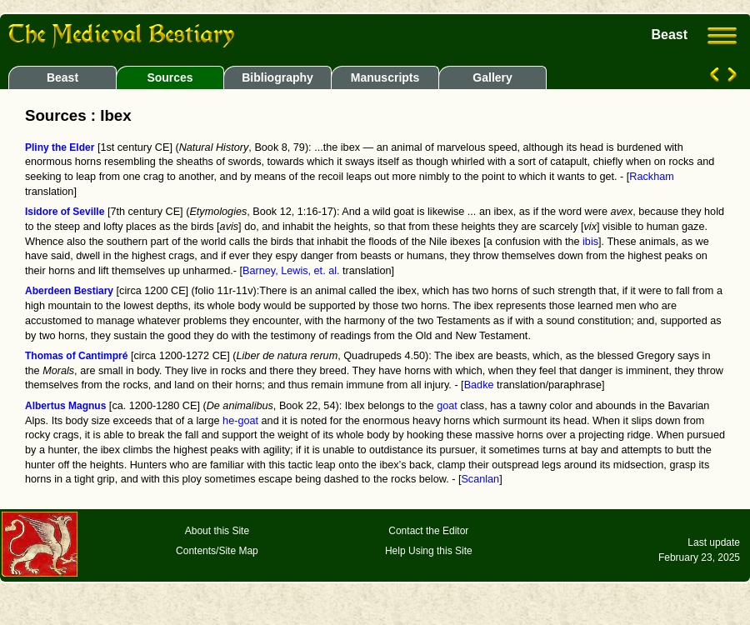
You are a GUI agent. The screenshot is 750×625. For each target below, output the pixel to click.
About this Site (217, 531)
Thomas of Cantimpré (76, 356)
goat (447, 406)
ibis (590, 242)
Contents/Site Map (217, 551)
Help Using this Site (428, 551)
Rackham (651, 176)
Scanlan (480, 479)
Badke (479, 385)
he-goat (240, 421)
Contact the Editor (428, 531)
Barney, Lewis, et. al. (291, 271)
